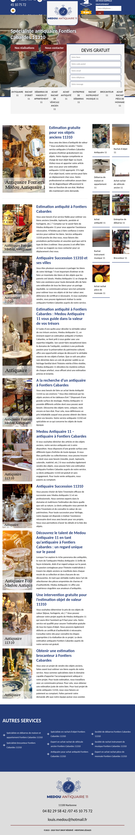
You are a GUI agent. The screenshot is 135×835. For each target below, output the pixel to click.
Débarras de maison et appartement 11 (41, 97)
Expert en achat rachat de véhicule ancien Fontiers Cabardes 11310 (67, 744)
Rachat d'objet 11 (29, 95)
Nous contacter (54, 48)
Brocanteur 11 (106, 93)
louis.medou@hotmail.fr (67, 819)
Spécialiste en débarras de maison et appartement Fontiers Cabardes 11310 (25, 735)
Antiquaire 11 (17, 93)
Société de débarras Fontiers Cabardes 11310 (113, 734)
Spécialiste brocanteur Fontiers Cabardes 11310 (21, 745)
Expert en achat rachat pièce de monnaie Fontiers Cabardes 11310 (111, 754)
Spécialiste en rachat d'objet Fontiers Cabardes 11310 (68, 734)
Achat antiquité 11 (66, 95)
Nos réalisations (24, 48)
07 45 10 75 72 (80, 811)
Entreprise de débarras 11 (78, 97)
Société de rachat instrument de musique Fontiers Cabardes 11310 (111, 744)
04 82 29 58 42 (54, 811)
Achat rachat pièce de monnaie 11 (120, 98)
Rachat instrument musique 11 (92, 95)
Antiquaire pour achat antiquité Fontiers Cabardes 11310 (69, 754)
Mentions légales (83, 830)
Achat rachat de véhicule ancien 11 (54, 100)
